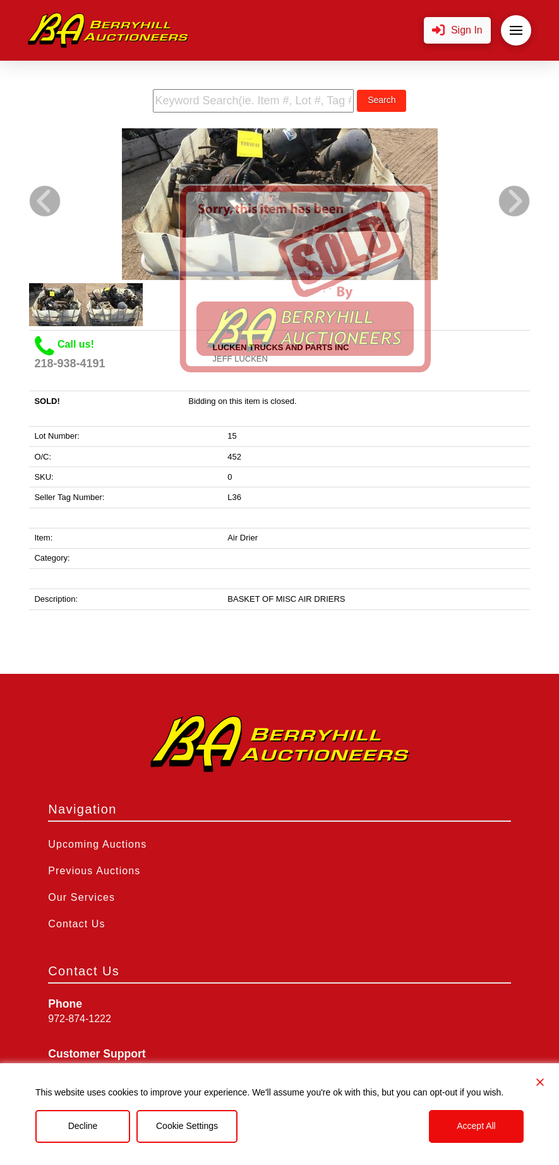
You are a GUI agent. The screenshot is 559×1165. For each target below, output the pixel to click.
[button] (457, 30)
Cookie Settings (187, 1126)
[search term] (253, 101)
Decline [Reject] (83, 1126)
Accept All (476, 1126)
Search (381, 100)
